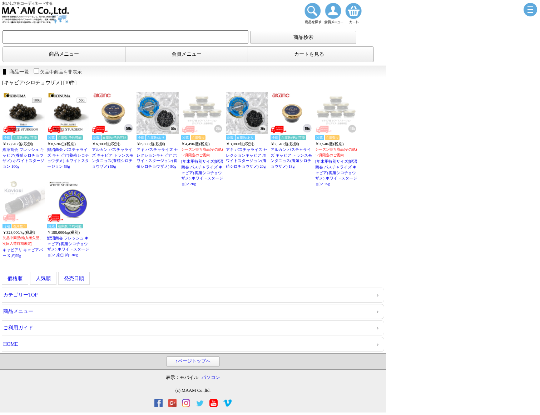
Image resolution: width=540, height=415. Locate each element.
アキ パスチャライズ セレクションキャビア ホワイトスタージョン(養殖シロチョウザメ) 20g (246, 157)
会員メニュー (187, 54)
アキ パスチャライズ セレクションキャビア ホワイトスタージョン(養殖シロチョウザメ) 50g (157, 157)
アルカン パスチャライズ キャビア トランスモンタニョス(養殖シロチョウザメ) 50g (112, 157)
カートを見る (309, 54)
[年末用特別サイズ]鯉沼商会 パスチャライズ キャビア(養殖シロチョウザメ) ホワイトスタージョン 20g (202, 172)
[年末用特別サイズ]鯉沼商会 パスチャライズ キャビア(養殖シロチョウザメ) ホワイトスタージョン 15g (336, 172)
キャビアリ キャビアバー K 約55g (23, 253)
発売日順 (74, 278)
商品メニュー (64, 54)
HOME (10, 344)
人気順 (43, 278)
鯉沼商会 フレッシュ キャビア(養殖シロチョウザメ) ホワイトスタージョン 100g (23, 157)
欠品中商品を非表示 (57, 72)
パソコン (211, 377)
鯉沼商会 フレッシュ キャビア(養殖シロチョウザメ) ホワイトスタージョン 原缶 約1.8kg (68, 246)
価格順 (15, 278)
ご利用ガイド (18, 327)
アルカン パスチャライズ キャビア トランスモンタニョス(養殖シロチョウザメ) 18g (291, 157)
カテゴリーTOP (20, 295)
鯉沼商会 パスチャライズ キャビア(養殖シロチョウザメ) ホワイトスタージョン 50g (68, 157)
